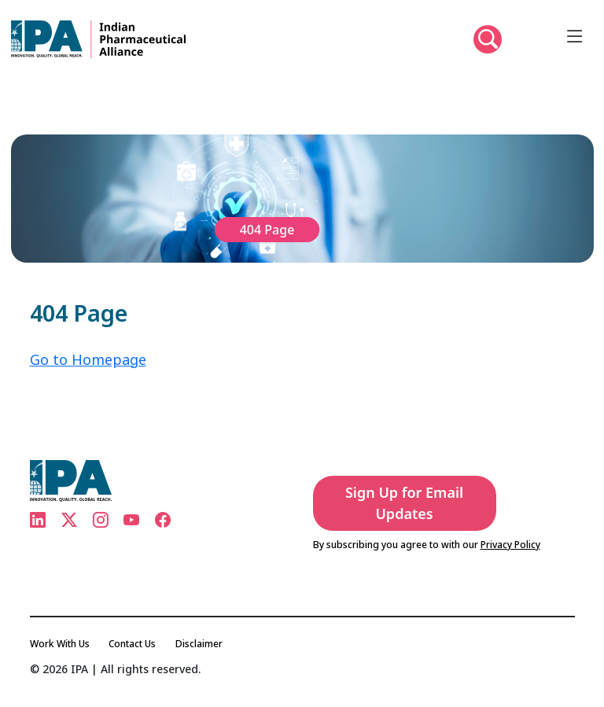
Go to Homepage (88, 359)
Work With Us (60, 643)
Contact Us (132, 643)
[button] (487, 39)
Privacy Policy (510, 544)
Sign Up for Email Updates (404, 503)
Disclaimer (199, 643)
